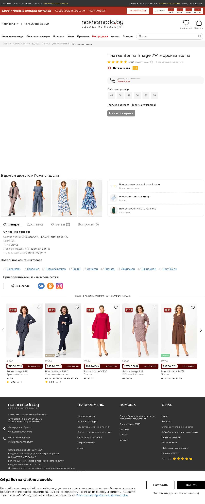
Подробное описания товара (21, 260)
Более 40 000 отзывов (56, 3)
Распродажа (100, 36)
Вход (184, 3)
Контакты (37, 3)
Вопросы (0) (88, 224)
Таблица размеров (118, 104)
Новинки (58, 36)
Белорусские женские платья (93, 427)
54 (137, 95)
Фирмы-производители (89, 437)
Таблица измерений (144, 104)
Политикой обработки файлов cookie (102, 495)
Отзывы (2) (60, 224)
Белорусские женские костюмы (94, 432)
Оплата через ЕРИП (130, 424)
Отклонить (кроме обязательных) (176, 493)
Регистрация (196, 3)
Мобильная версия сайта (175, 448)
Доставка (6, 3)
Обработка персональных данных (180, 432)
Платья (46, 43)
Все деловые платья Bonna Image (139, 184)
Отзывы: (171, 453)
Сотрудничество (86, 442)
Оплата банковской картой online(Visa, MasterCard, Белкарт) (137, 417)
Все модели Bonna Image (134, 196)
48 (111, 95)
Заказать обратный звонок (143, 3)
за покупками (138, 11)
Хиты (71, 36)
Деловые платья (60, 43)
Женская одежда (12, 36)
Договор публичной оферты (177, 427)
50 (120, 95)
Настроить (160, 484)
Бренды (128, 36)
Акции (115, 36)
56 (146, 95)
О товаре (11, 224)
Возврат (26, 3)
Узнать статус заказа (169, 3)
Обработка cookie (171, 437)
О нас (165, 416)
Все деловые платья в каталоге (137, 208)
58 (154, 95)
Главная (6, 43)
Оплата (16, 3)
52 (128, 95)
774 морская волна (82, 44)
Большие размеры (38, 36)
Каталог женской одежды (26, 43)
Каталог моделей (86, 416)
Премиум (83, 36)
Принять (191, 484)
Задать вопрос (169, 442)
